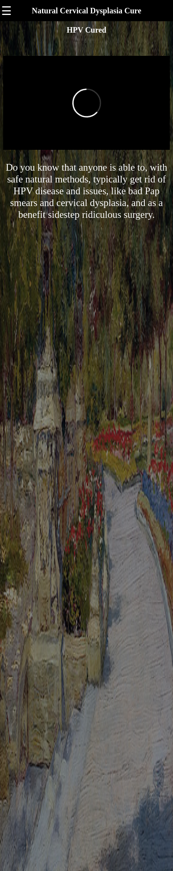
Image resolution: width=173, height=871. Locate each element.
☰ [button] (6, 10)
